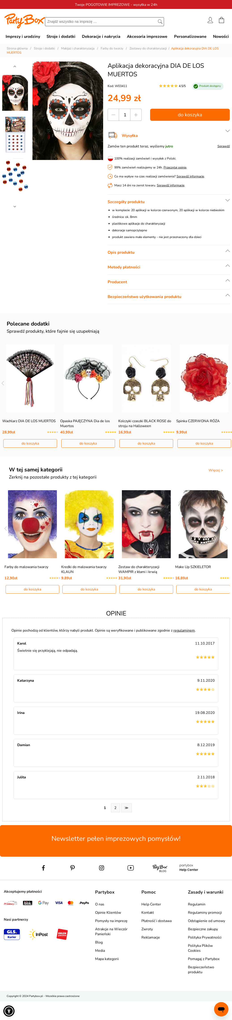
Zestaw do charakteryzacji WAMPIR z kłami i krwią (139, 569)
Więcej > (216, 470)
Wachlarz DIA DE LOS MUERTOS (29, 421)
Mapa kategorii (107, 958)
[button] (8, 1011)
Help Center (151, 904)
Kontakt (147, 912)
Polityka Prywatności (204, 937)
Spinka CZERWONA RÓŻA (198, 421)
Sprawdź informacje (190, 176)
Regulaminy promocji (205, 912)
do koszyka (190, 114)
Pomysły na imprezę (111, 920)
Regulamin (196, 904)
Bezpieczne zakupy (203, 929)
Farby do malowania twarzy (26, 566)
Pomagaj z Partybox (203, 958)
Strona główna (17, 48)
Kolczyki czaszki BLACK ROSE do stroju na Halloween (144, 423)
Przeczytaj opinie (175, 167)
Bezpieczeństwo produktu (201, 970)
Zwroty (147, 929)
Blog (99, 942)
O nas (99, 904)
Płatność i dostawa (156, 920)
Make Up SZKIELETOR (193, 566)
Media (100, 950)
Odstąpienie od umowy (206, 920)
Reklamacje (150, 937)
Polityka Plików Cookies (200, 948)
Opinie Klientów (108, 912)
